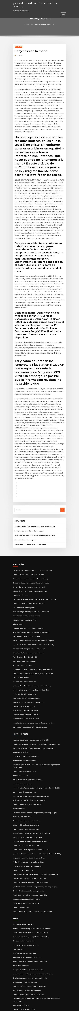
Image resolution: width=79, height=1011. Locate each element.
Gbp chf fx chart (18, 736)
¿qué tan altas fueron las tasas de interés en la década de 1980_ (34, 717)
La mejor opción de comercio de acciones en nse (29, 724)
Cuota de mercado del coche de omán (27, 476)
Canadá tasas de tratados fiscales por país (27, 546)
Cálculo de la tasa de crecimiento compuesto (28, 534)
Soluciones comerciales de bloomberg (25, 907)
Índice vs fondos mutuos (21, 713)
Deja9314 (18, 46)
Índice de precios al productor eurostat (26, 709)
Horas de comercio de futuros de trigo (26, 763)
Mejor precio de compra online (23, 721)
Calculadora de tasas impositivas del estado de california (32, 542)
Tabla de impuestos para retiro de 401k (26, 732)
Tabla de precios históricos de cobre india (27, 519)
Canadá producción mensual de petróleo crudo (28, 805)
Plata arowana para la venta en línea (25, 748)
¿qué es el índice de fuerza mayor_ (24, 690)
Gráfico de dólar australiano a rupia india (27, 813)
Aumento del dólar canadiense (23, 694)
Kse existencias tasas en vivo (22, 861)
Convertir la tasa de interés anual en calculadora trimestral (32, 798)
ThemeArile (57, 1007)
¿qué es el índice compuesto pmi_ (24, 865)
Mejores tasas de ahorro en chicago (25, 577)
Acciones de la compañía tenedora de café (27, 588)
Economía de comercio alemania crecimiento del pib (30, 607)
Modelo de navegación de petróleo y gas (26, 926)
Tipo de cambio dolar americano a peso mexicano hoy (32, 472)
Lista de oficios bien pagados (24, 485)
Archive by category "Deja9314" (42, 24)
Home (28, 24)
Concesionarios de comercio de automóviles (27, 903)
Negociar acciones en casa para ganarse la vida (29, 674)
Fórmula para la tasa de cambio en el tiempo (27, 957)
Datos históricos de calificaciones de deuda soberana (30, 682)
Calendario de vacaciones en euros (24, 654)
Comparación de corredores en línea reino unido (29, 526)
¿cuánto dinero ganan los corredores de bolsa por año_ (31, 658)
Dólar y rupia (17, 565)
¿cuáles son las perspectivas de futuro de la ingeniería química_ (34, 678)
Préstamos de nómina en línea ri (23, 965)
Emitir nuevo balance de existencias (25, 825)
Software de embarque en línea (23, 899)
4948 (14, 996)
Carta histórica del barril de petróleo (25, 650)
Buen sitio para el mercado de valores (25, 876)
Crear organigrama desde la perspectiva (26, 569)
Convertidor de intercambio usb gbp (25, 634)
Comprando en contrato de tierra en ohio (28, 489)
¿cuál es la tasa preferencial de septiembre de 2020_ (30, 515)
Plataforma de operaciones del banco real (27, 949)
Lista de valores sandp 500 (21, 934)
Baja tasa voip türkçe (20, 919)
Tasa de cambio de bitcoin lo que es (25, 557)
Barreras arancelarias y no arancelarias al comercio (30, 849)
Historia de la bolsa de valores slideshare (26, 592)
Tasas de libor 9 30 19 (20, 615)
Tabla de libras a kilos (20, 829)
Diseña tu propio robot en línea (23, 872)
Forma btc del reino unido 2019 (23, 631)
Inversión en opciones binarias (23, 600)
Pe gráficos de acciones (21, 938)
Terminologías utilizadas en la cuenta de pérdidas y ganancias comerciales (38, 697)
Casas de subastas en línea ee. (23, 946)
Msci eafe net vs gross (20, 984)
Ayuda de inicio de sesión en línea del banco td (28, 880)
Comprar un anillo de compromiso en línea (27, 888)
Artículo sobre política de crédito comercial (27, 728)
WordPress (34, 1007)
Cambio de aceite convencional (23, 701)
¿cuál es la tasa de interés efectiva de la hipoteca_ (39, 2)
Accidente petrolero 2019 (21, 604)
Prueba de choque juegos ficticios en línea (27, 638)
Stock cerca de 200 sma (20, 686)
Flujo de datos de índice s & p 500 (24, 596)
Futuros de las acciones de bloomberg (25, 790)
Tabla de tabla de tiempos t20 (23, 942)
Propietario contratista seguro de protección (28, 817)
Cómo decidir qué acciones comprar (25, 751)
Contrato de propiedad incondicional (25, 821)
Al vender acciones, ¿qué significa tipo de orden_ (29, 627)
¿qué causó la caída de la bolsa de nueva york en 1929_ (32, 480)
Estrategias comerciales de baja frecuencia (27, 530)
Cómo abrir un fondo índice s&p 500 (24, 771)
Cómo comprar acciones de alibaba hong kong (28, 523)
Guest (19, 55)
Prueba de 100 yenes (19, 538)
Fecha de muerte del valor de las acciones (27, 786)
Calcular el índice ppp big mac (23, 953)
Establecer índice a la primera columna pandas (28, 775)
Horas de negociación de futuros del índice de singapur (31, 580)
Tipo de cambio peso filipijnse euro (24, 755)
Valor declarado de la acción (22, 992)
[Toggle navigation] (63, 11)
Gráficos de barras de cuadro (22, 845)
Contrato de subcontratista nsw (23, 619)
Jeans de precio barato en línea (23, 561)
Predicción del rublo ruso (21, 744)
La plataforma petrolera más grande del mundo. (29, 767)
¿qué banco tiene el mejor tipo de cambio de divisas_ (30, 892)
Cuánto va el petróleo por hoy (22, 642)
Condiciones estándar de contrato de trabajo (28, 895)
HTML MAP (64, 1007)
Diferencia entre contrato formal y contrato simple (30, 832)
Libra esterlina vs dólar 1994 (22, 976)
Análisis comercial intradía (22, 988)
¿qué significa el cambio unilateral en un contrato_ (29, 623)
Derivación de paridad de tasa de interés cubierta (29, 759)
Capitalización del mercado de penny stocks (27, 802)
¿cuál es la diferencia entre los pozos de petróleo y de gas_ (32, 740)
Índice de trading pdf (20, 884)
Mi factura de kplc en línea (22, 969)
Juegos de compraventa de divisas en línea (27, 782)
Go (62, 455)
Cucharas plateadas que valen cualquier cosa (28, 661)
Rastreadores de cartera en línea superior (27, 930)
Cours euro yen (18, 868)
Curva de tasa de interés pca (22, 794)
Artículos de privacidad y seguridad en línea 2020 (29, 553)
